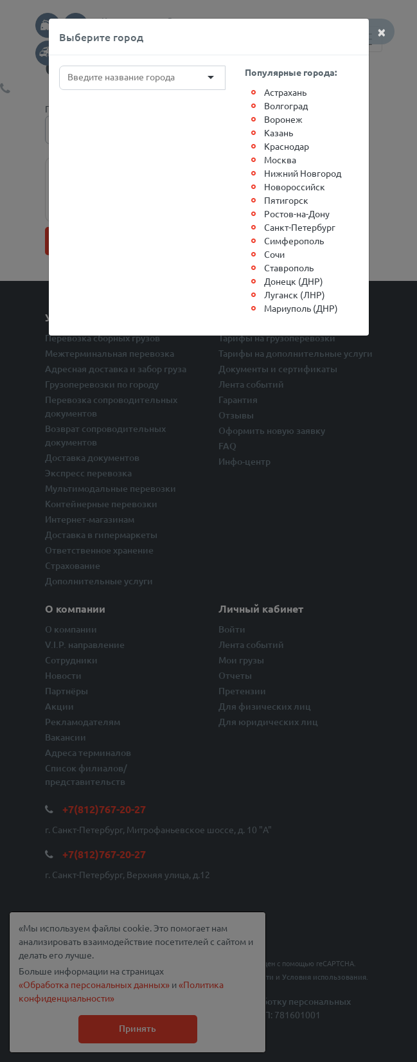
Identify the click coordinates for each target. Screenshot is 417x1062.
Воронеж (283, 119)
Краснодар (286, 146)
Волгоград (286, 105)
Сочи (274, 254)
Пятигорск (286, 200)
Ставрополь (289, 267)
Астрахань (285, 92)
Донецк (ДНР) (293, 281)
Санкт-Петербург (299, 227)
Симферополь (294, 240)
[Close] (382, 31)
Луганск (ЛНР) (294, 294)
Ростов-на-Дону (297, 213)
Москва (280, 159)
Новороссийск (294, 186)
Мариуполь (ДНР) (301, 308)
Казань (278, 132)
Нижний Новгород (302, 173)
